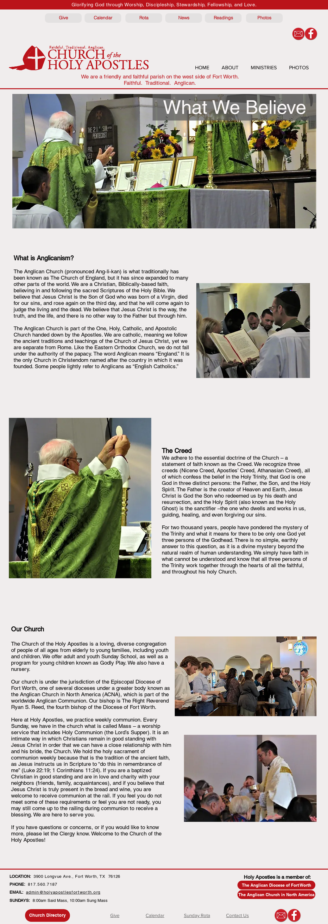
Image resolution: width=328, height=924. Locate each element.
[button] (234, 107)
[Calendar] (103, 18)
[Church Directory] (47, 915)
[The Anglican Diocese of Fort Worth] (276, 885)
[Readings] (223, 18)
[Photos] (264, 18)
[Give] (63, 18)
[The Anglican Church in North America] (276, 894)
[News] (183, 18)
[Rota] (143, 18)
